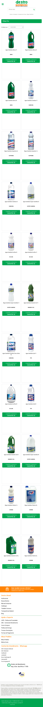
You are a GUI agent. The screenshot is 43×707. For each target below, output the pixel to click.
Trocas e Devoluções (7, 630)
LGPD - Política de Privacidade (9, 620)
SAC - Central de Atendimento (9, 623)
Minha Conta (4, 642)
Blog (2, 613)
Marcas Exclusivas (6, 603)
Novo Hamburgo (6, 657)
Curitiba (3, 653)
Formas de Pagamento (7, 633)
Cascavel (4, 659)
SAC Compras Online (7, 648)
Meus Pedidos (5, 639)
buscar (34, 9)
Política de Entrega (6, 628)
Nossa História (5, 601)
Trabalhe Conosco (6, 608)
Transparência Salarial (7, 611)
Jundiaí (3, 655)
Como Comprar (5, 625)
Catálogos (4, 606)
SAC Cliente (4, 651)
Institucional (4, 598)
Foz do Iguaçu (5, 661)
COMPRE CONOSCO (11, 60)
